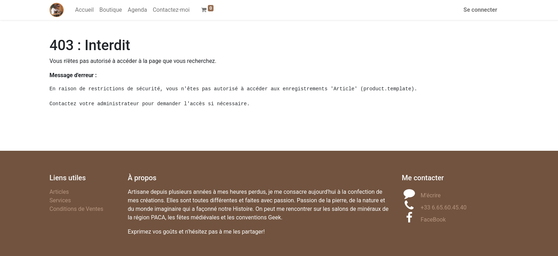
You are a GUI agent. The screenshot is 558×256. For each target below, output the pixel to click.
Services (60, 200)
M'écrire (431, 195)
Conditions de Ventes (76, 209)
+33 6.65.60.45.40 (444, 207)
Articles (59, 191)
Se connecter (480, 9)
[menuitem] (84, 10)
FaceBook (433, 219)
